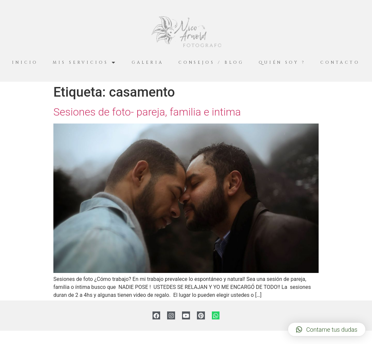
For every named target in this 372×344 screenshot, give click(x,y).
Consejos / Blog (211, 62)
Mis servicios (85, 62)
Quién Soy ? (282, 62)
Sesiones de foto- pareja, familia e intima (147, 112)
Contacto (340, 62)
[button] (326, 329)
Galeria (148, 62)
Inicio (25, 62)
